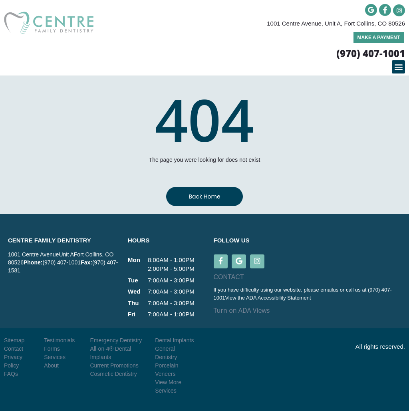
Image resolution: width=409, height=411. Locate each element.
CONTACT (229, 277)
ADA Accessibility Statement (278, 298)
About (51, 365)
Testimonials (59, 340)
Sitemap (14, 340)
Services (55, 357)
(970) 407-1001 (61, 262)
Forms (52, 348)
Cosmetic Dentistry (113, 374)
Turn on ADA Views (242, 310)
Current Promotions (114, 365)
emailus (330, 290)
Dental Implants (174, 340)
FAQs (11, 374)
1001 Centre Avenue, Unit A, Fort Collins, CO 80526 (336, 23)
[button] (398, 66)
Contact (13, 348)
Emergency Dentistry (116, 340)
